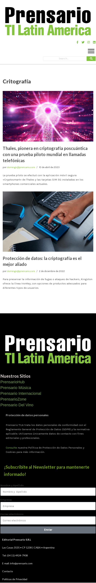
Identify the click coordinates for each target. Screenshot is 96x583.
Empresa (6, 499)
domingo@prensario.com (21, 167)
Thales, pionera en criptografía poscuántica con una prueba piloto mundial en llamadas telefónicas (45, 154)
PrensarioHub (12, 382)
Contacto (7, 571)
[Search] (65, 58)
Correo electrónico (11, 514)
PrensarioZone (13, 399)
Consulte (11, 447)
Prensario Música (15, 387)
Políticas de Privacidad (14, 579)
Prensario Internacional (20, 393)
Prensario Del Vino (16, 405)
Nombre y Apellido (12, 485)
